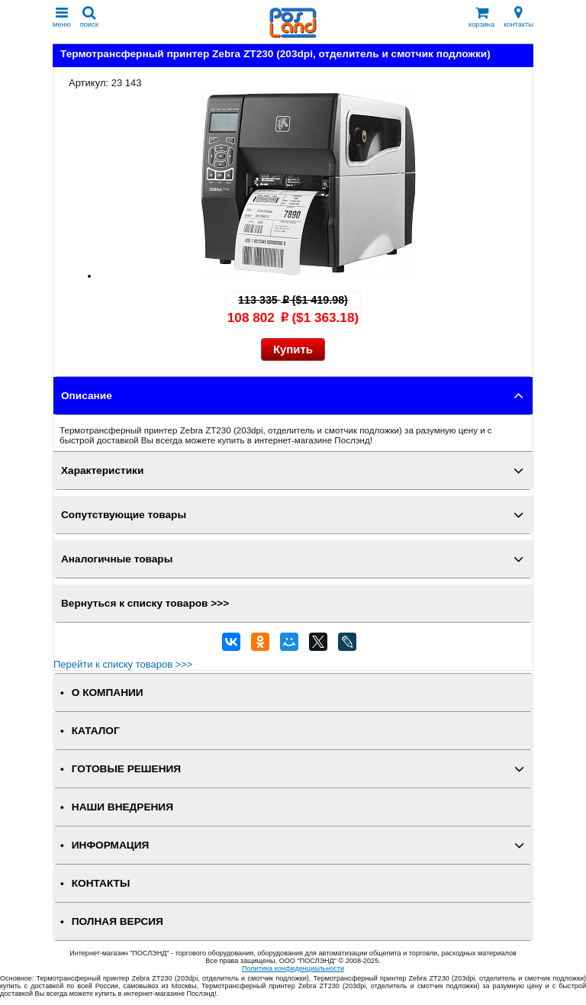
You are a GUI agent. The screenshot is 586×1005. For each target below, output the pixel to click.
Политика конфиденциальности (293, 968)
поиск (89, 17)
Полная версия (117, 921)
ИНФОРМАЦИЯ (111, 845)
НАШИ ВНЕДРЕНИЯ (122, 807)
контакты (518, 17)
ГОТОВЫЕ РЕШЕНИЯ (126, 769)
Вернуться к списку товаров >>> (145, 603)
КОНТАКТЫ (101, 883)
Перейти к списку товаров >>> (122, 664)
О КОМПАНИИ (107, 692)
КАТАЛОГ (96, 730)
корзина (481, 17)
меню (62, 17)
